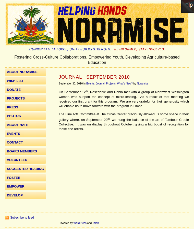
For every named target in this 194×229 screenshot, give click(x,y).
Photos (14, 116)
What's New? (125, 83)
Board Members (22, 151)
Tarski (95, 223)
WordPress (80, 223)
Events (90, 83)
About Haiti (17, 125)
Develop (15, 195)
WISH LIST (15, 81)
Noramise (142, 83)
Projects (111, 83)
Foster (13, 178)
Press (12, 107)
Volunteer (17, 160)
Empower (16, 186)
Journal (100, 83)
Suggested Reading (25, 169)
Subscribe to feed (22, 217)
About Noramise (22, 72)
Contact (15, 142)
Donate (14, 90)
